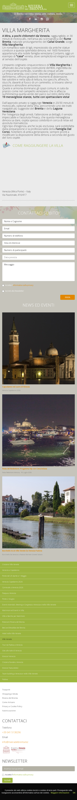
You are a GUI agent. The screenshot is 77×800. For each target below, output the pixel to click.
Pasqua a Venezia (9, 593)
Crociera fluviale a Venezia (12, 662)
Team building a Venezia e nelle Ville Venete (20, 673)
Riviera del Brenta (10, 698)
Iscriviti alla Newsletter (13, 291)
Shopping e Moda (10, 694)
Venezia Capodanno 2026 (12, 582)
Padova (5, 679)
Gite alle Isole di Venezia (12, 650)
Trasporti (6, 689)
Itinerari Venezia (8, 656)
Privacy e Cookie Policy (12, 706)
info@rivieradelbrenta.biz (15, 742)
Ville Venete (7, 639)
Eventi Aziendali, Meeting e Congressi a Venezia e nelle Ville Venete (29, 604)
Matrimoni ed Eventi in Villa (13, 610)
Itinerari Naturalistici (10, 668)
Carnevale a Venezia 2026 (12, 587)
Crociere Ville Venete (10, 564)
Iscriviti (7, 780)
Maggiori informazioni (60, 793)
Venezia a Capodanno (10, 570)
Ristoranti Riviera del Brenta (13, 622)
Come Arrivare (8, 702)
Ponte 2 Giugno (8, 599)
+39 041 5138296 (11, 732)
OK (74, 793)
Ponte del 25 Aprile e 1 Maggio (14, 576)
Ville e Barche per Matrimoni (13, 616)
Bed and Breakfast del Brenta (13, 627)
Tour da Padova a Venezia (12, 645)
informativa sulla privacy (23, 285)
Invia (67, 297)
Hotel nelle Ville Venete (11, 633)
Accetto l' (17, 285)
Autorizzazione (9, 710)
